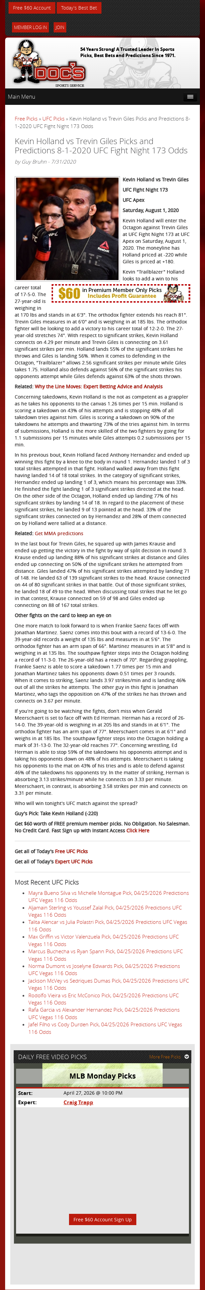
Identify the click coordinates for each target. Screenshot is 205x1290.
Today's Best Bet (79, 7)
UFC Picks (53, 118)
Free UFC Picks (71, 851)
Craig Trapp (78, 1102)
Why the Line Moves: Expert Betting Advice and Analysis (99, 386)
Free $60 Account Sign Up (102, 1219)
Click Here (137, 830)
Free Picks (26, 118)
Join (60, 27)
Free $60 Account (32, 7)
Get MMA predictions (59, 533)
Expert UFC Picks (74, 861)
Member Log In (30, 27)
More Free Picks (169, 1057)
